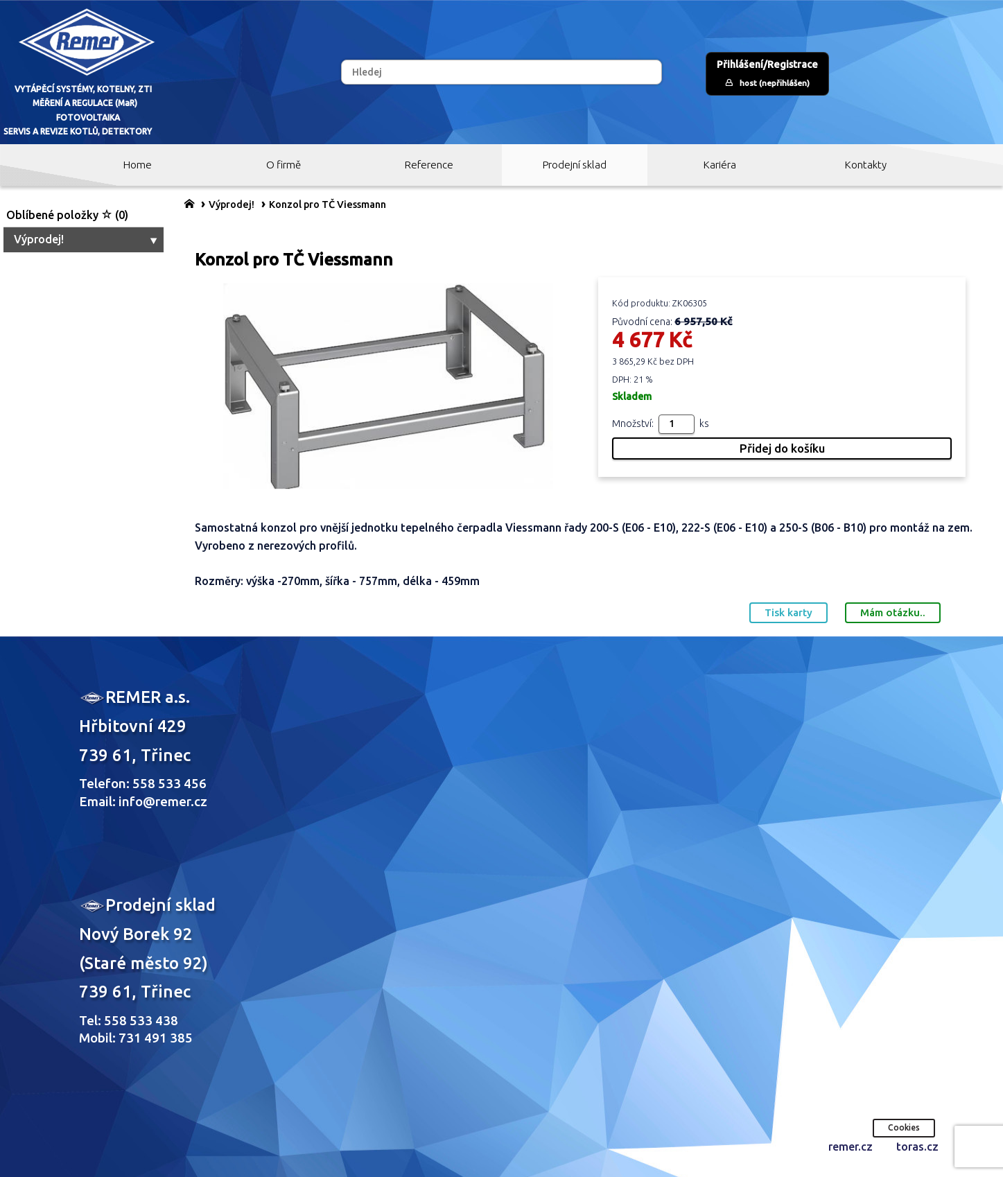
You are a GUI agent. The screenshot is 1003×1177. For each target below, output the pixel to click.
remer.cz (850, 1146)
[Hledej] (501, 72)
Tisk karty (788, 612)
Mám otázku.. (892, 612)
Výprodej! (87, 239)
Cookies (904, 1127)
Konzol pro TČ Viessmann (327, 204)
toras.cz (917, 1146)
